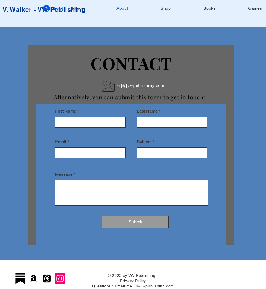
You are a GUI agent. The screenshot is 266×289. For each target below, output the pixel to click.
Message (64, 174)
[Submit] (135, 222)
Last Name (147, 111)
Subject (144, 142)
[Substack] (20, 278)
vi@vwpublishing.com (154, 286)
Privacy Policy (133, 280)
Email (60, 142)
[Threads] (47, 278)
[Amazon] (33, 278)
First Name (65, 111)
